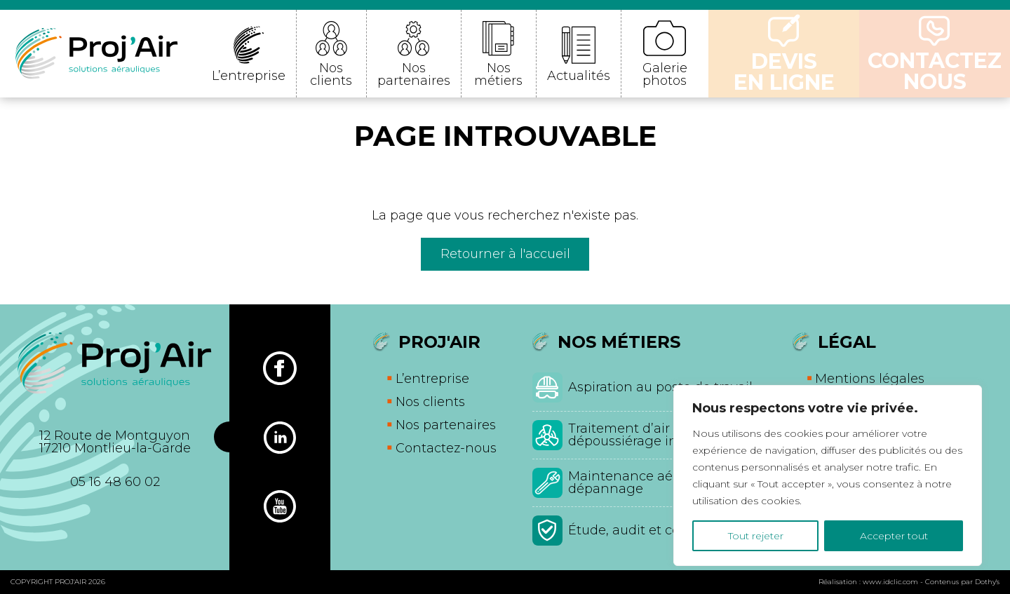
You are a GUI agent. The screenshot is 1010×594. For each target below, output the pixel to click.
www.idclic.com (890, 581)
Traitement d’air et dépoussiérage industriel (646, 435)
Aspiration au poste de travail (660, 387)
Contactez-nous (446, 448)
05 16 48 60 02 (115, 482)
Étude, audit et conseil (639, 530)
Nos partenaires (413, 74)
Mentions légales (869, 378)
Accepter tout (894, 535)
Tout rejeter (755, 535)
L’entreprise (248, 75)
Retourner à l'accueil (505, 254)
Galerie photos (664, 74)
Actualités (578, 75)
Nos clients (331, 74)
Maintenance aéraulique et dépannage (654, 482)
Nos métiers (498, 74)
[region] (827, 475)
